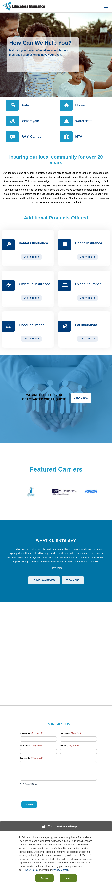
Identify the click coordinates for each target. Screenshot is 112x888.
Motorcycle (30, 121)
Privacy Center (60, 870)
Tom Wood (57, 568)
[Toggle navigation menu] (106, 6)
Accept (44, 878)
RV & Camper (32, 136)
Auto (25, 105)
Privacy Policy (30, 870)
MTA (78, 136)
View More (73, 580)
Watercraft (83, 121)
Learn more (31, 257)
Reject (68, 878)
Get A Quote (81, 398)
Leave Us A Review (44, 580)
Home (80, 105)
